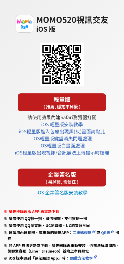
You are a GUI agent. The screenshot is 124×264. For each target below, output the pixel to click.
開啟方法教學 (81, 258)
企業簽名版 (62, 177)
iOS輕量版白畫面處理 (62, 145)
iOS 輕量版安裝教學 (62, 124)
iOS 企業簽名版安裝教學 (62, 192)
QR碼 (105, 232)
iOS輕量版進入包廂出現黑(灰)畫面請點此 (62, 131)
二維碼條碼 (82, 232)
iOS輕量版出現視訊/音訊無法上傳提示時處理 (62, 152)
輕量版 (62, 102)
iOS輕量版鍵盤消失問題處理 (62, 138)
